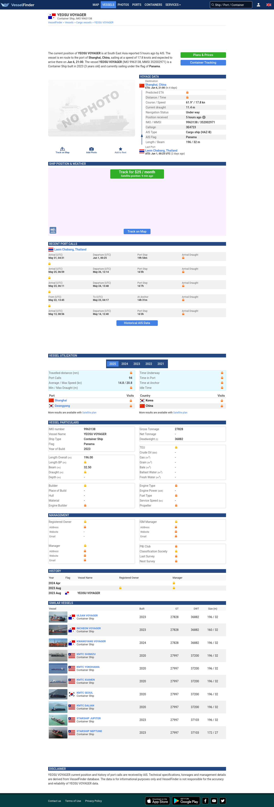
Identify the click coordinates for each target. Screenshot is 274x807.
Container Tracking (203, 62)
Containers (153, 4)
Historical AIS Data (137, 323)
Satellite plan (89, 412)
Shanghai (58, 400)
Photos (123, 4)
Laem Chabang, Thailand (161, 150)
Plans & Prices (203, 55)
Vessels (108, 4)
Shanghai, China (155, 84)
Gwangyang (59, 406)
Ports (136, 4)
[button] (258, 4)
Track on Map (137, 231)
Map (96, 4)
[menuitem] (55, 22)
